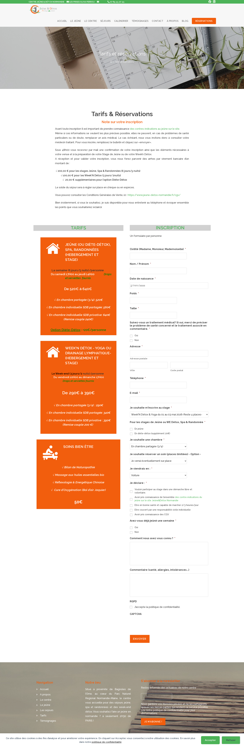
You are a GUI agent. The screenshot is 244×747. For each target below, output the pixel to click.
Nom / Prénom (140, 263)
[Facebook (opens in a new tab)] (210, 1)
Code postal (176, 369)
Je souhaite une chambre (147, 437)
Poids (134, 292)
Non (137, 339)
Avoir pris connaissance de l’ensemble (168, 497)
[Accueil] (111, 62)
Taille (134, 307)
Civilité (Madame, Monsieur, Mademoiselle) (158, 249)
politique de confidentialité (107, 742)
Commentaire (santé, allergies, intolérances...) (159, 569)
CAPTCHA (136, 615)
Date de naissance (143, 278)
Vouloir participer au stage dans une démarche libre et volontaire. (163, 489)
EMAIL (102, 2)
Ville (132, 369)
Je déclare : (138, 480)
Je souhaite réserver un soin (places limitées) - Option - (165, 452)
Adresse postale (139, 357)
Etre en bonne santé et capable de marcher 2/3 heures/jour (167, 503)
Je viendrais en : (141, 466)
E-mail (135, 391)
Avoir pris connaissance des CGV (152, 512)
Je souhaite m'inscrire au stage (151, 405)
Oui (136, 334)
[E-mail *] (156, 695)
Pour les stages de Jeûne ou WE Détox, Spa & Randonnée (167, 420)
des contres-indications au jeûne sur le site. (155, 128)
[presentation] (153, 625)
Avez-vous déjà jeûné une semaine (153, 518)
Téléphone (138, 376)
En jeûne (139, 426)
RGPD (133, 602)
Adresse (136, 345)
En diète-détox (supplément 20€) (152, 431)
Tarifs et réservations (124, 62)
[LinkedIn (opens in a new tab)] (213, 1)
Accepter (210, 740)
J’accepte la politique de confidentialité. (157, 608)
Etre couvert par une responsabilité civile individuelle (163, 507)
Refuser (231, 740)
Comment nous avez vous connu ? (152, 536)
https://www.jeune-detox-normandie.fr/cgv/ (154, 195)
